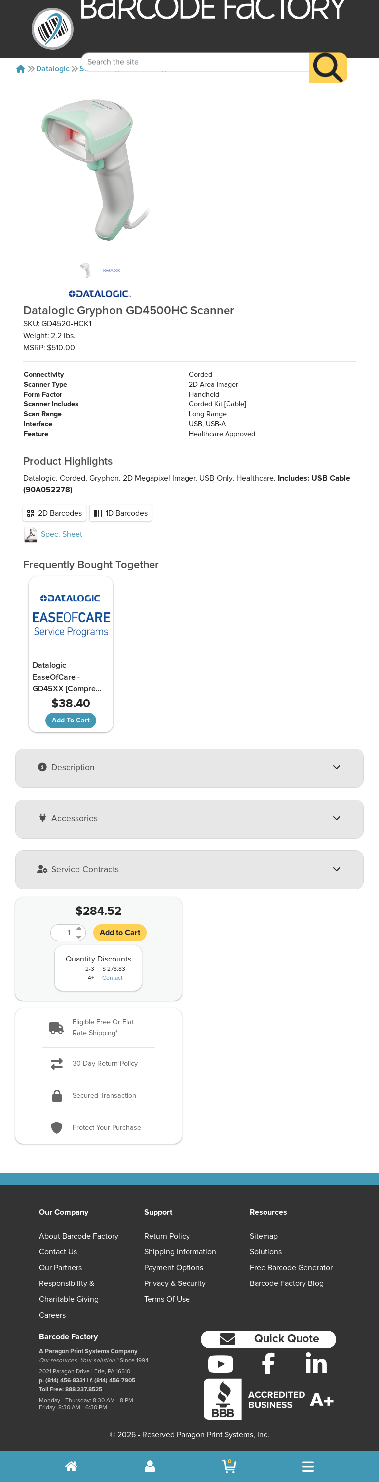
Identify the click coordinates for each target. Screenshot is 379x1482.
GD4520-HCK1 (196, 69)
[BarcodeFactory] (53, 29)
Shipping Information (180, 1252)
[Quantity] (62, 944)
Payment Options (173, 1268)
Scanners (96, 69)
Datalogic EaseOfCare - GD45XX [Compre (54, 683)
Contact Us (58, 1252)
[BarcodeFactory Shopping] (229, 1466)
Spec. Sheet (52, 534)
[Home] (20, 69)
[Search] (328, 53)
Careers (52, 1316)
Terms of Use (167, 1300)
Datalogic (53, 69)
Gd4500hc (141, 69)
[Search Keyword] (195, 47)
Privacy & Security (175, 1284)
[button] (98, 1039)
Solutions (266, 1252)
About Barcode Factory (78, 1237)
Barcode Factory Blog (287, 1284)
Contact (112, 990)
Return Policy (167, 1237)
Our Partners (60, 1268)
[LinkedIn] (316, 1364)
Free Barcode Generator (291, 1268)
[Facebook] (269, 1363)
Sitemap (264, 1237)
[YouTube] (221, 1364)
